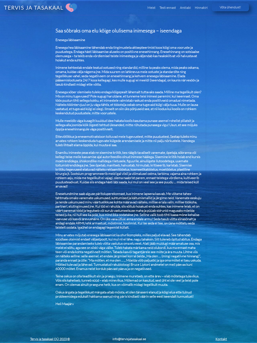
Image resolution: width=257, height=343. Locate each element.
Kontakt (221, 339)
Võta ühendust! (230, 7)
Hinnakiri (201, 8)
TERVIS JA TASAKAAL (33, 7)
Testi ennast (167, 8)
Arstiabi (185, 8)
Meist (151, 8)
